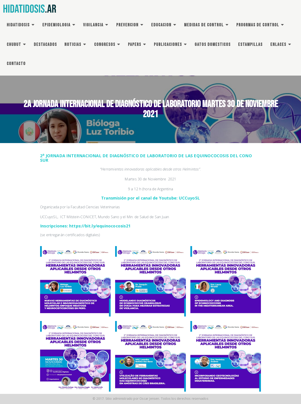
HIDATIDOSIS (18, 25)
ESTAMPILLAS (250, 44)
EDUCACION (161, 25)
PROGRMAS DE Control (257, 25)
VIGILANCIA (93, 25)
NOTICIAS (72, 44)
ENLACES (278, 44)
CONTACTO (16, 63)
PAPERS (134, 44)
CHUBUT (14, 44)
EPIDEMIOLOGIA (56, 25)
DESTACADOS (45, 44)
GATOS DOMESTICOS (213, 44)
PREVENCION (127, 25)
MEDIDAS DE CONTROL (204, 25)
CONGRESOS (104, 44)
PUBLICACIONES (168, 44)
